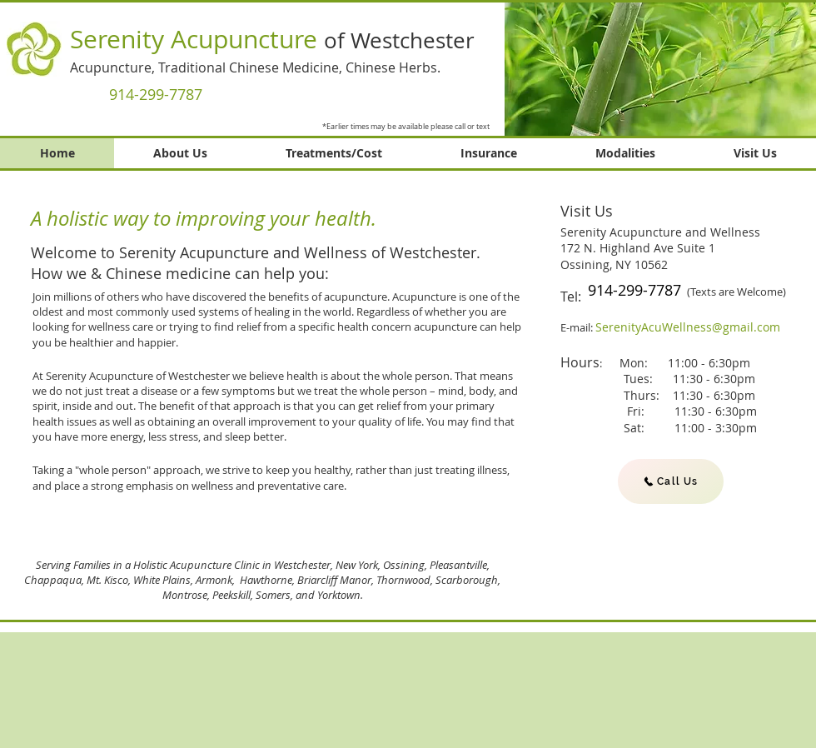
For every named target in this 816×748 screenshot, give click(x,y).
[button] (660, 68)
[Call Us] (671, 481)
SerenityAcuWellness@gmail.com (687, 327)
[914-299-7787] (156, 94)
